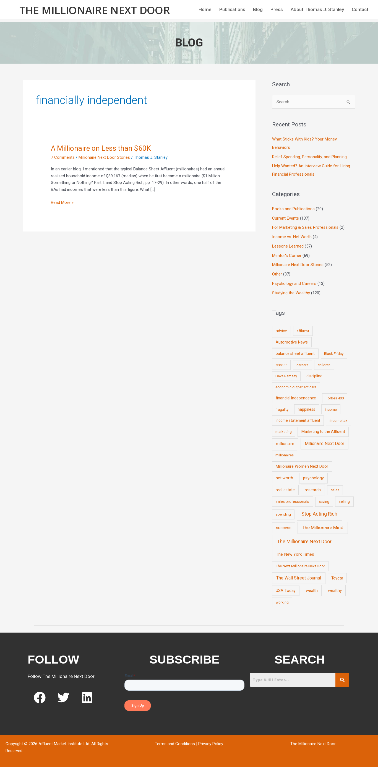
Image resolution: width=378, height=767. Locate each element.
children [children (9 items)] (324, 365)
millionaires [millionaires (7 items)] (284, 455)
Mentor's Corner (286, 255)
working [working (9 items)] (282, 602)
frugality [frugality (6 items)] (281, 409)
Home (205, 9)
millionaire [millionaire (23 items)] (285, 443)
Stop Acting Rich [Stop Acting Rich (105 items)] (319, 514)
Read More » (62, 202)
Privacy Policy (210, 743)
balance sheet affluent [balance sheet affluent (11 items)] (295, 353)
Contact (360, 9)
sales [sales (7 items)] (335, 490)
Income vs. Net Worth (292, 236)
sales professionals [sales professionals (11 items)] (292, 501)
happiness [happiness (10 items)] (306, 409)
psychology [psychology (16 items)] (313, 478)
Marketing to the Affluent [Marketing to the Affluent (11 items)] (323, 431)
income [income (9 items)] (331, 409)
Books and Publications (293, 208)
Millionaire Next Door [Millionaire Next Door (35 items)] (324, 443)
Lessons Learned (288, 246)
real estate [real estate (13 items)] (285, 490)
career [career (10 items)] (281, 365)
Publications (232, 9)
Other (277, 274)
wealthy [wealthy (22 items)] (335, 590)
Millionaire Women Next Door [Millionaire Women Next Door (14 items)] (302, 466)
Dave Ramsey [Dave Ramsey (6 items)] (286, 376)
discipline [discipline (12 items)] (314, 376)
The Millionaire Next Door (94, 10)
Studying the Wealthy (291, 292)
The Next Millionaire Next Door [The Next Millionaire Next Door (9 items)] (300, 566)
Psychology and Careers (294, 283)
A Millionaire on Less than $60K (101, 148)
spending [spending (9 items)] (283, 514)
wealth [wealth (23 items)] (312, 590)
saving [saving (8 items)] (324, 502)
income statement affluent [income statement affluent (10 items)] (298, 420)
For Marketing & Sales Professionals (305, 227)
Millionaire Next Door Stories (104, 157)
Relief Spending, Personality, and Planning (309, 156)
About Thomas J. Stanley (317, 9)
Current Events (285, 218)
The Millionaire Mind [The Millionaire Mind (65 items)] (322, 527)
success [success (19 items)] (283, 527)
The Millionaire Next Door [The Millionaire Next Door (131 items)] (304, 541)
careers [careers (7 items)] (302, 365)
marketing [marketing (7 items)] (283, 432)
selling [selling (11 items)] (344, 501)
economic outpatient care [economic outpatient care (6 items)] (295, 387)
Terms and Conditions (175, 743)
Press (276, 9)
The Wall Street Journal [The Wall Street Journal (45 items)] (298, 578)
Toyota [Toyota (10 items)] (337, 578)
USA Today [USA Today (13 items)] (286, 590)
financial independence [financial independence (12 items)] (296, 398)
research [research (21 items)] (313, 489)
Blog (258, 9)
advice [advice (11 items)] (281, 331)
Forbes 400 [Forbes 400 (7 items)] (335, 398)
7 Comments (63, 157)
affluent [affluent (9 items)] (303, 331)
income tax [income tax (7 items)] (339, 420)
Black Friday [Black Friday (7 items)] (333, 354)
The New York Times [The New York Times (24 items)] (295, 554)
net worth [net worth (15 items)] (284, 478)
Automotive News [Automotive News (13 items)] (292, 342)
